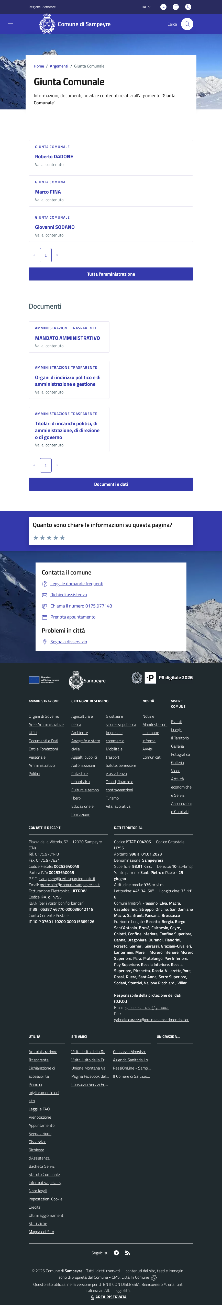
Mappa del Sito (41, 1232)
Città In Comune (135, 1277)
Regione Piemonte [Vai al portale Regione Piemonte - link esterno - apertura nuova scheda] (42, 6)
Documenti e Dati (43, 741)
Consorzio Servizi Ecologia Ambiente (101, 1084)
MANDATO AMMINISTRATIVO (67, 338)
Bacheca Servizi (42, 1166)
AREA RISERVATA (108, 1297)
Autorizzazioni (83, 765)
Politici (34, 773)
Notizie (148, 716)
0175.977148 (47, 854)
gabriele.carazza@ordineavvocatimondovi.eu (151, 1020)
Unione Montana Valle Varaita (97, 1068)
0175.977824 (48, 860)
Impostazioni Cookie (45, 1199)
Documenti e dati (111, 484)
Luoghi (176, 730)
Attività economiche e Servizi (181, 787)
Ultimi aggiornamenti (46, 1215)
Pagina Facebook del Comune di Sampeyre (107, 1076)
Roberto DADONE (54, 156)
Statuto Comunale (44, 1174)
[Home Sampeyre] (77, 24)
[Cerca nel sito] (187, 24)
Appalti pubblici (84, 757)
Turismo (112, 798)
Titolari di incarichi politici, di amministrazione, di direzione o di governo (67, 430)
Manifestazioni (154, 724)
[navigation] (10, 23)
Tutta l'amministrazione (111, 274)
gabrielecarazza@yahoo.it (147, 1007)
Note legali (38, 1191)
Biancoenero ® (153, 1284)
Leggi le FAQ (39, 1109)
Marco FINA (48, 192)
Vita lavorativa (118, 806)
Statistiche (38, 1223)
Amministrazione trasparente (66, 328)
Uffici (33, 732)
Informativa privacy (45, 1182)
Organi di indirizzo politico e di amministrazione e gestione (68, 380)
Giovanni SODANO (55, 227)
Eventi (176, 721)
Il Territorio (180, 738)
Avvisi (147, 749)
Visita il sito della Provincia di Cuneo (101, 1060)
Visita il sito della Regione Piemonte (101, 1052)
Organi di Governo (44, 716)
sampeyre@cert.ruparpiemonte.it (67, 878)
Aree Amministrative (46, 724)
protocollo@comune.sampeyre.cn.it (70, 885)
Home (39, 66)
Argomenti (59, 66)
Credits (34, 1207)
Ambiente (79, 732)
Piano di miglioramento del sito (44, 1092)
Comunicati (151, 757)
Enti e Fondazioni (43, 749)
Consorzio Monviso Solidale (136, 1052)
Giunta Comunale (52, 146)
